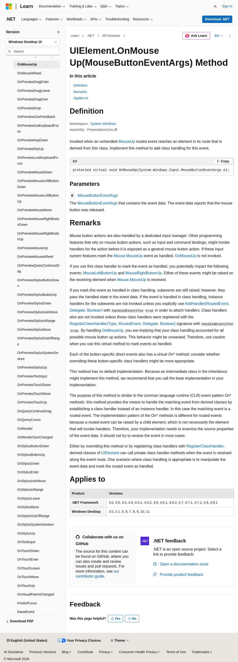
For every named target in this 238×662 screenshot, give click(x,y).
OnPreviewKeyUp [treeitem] (30, 149)
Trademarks (200, 652)
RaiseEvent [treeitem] (25, 612)
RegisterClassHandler (204, 446)
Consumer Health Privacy (138, 652)
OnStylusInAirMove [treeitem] (31, 481)
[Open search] (215, 6)
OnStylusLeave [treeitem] (28, 498)
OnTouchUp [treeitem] (26, 586)
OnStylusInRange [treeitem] (30, 489)
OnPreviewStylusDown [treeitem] (34, 303)
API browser (111, 36)
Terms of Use (176, 652)
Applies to (81, 98)
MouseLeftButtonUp (100, 273)
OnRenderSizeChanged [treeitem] (35, 437)
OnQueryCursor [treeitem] (29, 420)
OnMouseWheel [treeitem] (29, 73)
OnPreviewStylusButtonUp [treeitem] (37, 295)
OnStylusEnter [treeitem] (28, 472)
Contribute (85, 652)
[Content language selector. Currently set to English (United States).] (27, 641)
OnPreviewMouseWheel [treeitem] (35, 257)
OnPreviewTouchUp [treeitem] (32, 402)
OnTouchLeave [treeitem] (28, 568)
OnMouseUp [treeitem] (27, 64)
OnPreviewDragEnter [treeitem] (33, 82)
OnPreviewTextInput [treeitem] (32, 376)
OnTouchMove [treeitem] (28, 577)
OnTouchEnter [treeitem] (28, 559)
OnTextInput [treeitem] (26, 542)
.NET (90, 36)
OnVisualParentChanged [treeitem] (35, 594)
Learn (74, 36)
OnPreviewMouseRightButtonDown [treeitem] (38, 222)
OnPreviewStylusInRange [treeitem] (36, 321)
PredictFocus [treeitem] (27, 603)
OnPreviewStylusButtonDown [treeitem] (38, 283)
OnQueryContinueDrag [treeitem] (34, 411)
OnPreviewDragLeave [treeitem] (33, 91)
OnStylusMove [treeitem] (28, 507)
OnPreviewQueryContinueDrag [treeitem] (38, 268)
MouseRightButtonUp (143, 273)
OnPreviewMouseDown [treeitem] (34, 172)
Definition (80, 85)
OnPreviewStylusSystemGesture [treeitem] (37, 356)
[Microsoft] (9, 6)
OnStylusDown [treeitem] (28, 463)
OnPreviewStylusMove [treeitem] (34, 329)
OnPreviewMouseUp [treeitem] (32, 248)
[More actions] (230, 36)
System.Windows (103, 124)
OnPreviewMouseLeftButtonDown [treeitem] (38, 184)
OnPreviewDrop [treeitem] (29, 108)
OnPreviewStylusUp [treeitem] (32, 367)
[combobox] (33, 42)
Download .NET (217, 19)
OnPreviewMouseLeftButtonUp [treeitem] (38, 198)
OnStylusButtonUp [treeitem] (31, 455)
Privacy (104, 652)
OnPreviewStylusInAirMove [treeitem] (37, 312)
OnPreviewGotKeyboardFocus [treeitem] (38, 128)
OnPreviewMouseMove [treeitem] (34, 210)
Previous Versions (42, 652)
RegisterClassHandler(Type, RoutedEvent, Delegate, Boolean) (123, 324)
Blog (65, 652)
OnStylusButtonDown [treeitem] (33, 446)
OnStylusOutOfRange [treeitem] (33, 516)
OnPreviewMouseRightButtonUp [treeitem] (38, 236)
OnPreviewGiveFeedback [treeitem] (36, 117)
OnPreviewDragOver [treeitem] (32, 99)
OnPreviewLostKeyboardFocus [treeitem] (37, 161)
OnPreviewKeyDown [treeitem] (32, 140)
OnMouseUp (185, 256)
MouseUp (127, 141)
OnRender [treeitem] (25, 428)
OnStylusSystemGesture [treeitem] (35, 524)
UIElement (110, 453)
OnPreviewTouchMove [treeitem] (34, 394)
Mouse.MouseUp (128, 256)
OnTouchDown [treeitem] (28, 551)
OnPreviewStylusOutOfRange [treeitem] (38, 341)
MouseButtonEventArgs (98, 195)
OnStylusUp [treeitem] (26, 533)
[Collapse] (59, 32)
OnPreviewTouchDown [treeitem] (34, 385)
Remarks (80, 92)
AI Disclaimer (13, 652)
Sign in (227, 6)
